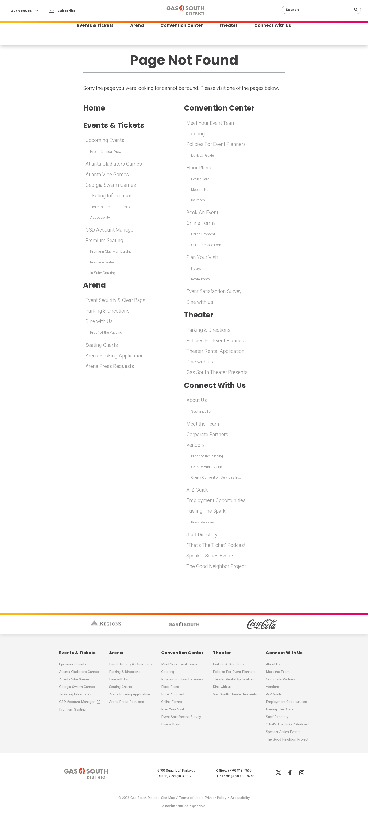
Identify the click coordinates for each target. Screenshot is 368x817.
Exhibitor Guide (202, 155)
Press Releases (203, 523)
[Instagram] (302, 773)
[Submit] (356, 10)
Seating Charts (102, 346)
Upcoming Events (105, 141)
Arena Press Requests (109, 367)
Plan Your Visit (202, 257)
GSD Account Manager (110, 230)
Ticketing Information (109, 196)
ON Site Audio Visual (207, 467)
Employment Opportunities (216, 501)
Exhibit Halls (200, 179)
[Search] (319, 9)
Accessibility (100, 218)
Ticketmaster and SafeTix (110, 207)
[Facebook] (290, 773)
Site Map (168, 798)
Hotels (196, 268)
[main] (184, 293)
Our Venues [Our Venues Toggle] (24, 11)
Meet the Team (203, 425)
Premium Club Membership (111, 252)
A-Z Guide (197, 491)
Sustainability (201, 412)
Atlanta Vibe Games (107, 175)
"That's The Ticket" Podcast (216, 546)
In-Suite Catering (103, 273)
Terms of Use (189, 798)
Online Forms (201, 223)
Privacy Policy (215, 798)
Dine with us (200, 302)
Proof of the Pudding (106, 333)
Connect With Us (277, 36)
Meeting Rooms (203, 189)
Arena (135, 36)
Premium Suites (102, 262)
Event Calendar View (105, 152)
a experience (184, 807)
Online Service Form (206, 245)
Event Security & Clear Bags (115, 301)
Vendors (195, 446)
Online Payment (203, 234)
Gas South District (186, 13)
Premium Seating (104, 241)
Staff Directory (202, 535)
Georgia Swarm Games (111, 186)
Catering (195, 134)
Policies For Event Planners (216, 144)
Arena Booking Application (114, 356)
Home (94, 108)
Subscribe (62, 11)
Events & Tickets (91, 36)
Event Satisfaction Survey (214, 292)
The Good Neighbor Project (216, 567)
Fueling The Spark (206, 512)
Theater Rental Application (215, 352)
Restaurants (200, 279)
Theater (231, 36)
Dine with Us (99, 322)
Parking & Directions (107, 312)
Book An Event (202, 213)
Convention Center (182, 36)
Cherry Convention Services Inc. (216, 478)
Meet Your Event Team (211, 123)
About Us (196, 401)
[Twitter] (278, 773)
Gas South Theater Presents (217, 373)
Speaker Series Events (210, 557)
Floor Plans (198, 168)
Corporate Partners (207, 435)
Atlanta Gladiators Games (114, 164)
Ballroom (198, 200)
